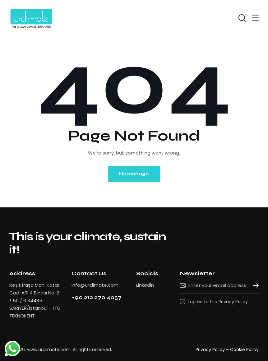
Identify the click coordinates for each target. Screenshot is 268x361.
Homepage (134, 174)
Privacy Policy (233, 301)
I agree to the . (218, 302)
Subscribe (254, 285)
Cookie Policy (244, 349)
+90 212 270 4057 (97, 297)
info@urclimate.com (95, 285)
